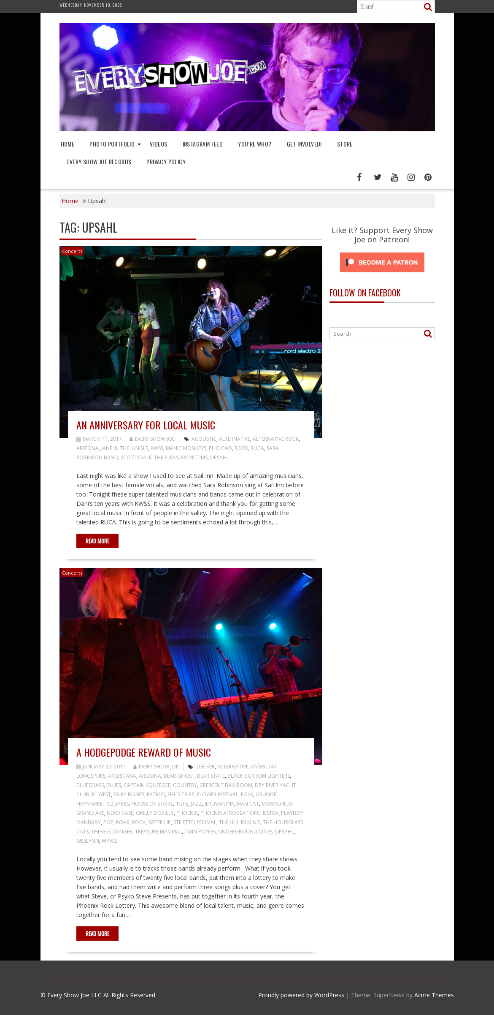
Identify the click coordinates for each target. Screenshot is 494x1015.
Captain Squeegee (147, 785)
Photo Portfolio (112, 143)
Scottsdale (136, 457)
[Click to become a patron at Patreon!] (382, 274)
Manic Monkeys (186, 448)
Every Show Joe (152, 438)
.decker (205, 766)
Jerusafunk (219, 803)
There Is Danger (111, 831)
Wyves (109, 840)
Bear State (211, 775)
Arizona (87, 448)
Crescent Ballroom (226, 785)
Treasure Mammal (158, 831)
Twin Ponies (200, 831)
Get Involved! (304, 143)
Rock (241, 448)
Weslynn (87, 840)
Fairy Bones (128, 794)
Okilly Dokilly (155, 813)
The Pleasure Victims (181, 457)
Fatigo (156, 794)
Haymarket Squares (102, 803)
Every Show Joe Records (99, 161)
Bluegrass (90, 785)
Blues (113, 785)
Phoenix (187, 813)
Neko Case (120, 813)
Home (68, 143)
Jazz (196, 803)
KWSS (157, 448)
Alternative (234, 438)
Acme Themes (434, 995)
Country (185, 785)
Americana (122, 775)
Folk (247, 794)
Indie (181, 803)
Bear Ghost (179, 775)
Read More (97, 541)
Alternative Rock (276, 438)
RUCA (257, 448)
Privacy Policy (166, 161)
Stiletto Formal (194, 822)
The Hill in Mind (239, 822)
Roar (123, 822)
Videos (158, 143)
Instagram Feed (203, 143)
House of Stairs (152, 803)
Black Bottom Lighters (258, 775)
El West (101, 794)
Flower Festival (217, 794)
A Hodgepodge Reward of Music (143, 752)
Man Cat (248, 803)
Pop (108, 822)
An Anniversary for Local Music (145, 424)
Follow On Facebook (365, 292)
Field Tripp (180, 794)
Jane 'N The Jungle (124, 448)
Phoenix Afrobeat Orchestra (239, 813)
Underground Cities (245, 831)
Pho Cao (220, 448)
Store (345, 143)
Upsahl (219, 457)
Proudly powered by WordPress (301, 995)
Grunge (266, 794)
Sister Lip (159, 822)
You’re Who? (254, 143)
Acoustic (204, 438)
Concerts (72, 251)
